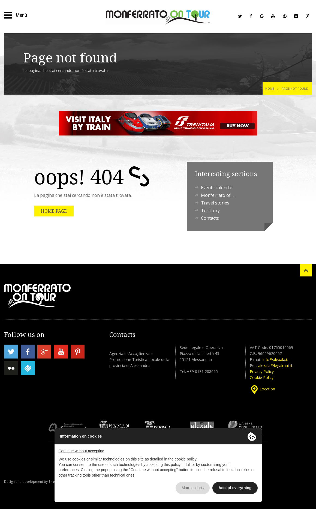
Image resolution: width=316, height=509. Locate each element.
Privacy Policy (262, 371)
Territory (210, 210)
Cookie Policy (261, 377)
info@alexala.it (275, 359)
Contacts (210, 218)
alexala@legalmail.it (275, 365)
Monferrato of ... (217, 195)
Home (269, 88)
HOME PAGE (54, 211)
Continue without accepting (81, 451)
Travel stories (215, 203)
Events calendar (217, 188)
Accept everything (234, 488)
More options (193, 488)
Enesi (53, 481)
